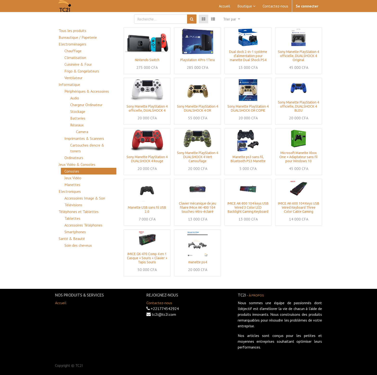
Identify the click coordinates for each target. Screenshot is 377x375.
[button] (231, 19)
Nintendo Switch (147, 60)
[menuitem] (224, 6)
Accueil (60, 302)
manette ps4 (197, 262)
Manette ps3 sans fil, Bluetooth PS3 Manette (248, 159)
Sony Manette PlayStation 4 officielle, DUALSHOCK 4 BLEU (298, 106)
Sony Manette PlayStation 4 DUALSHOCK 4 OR (197, 108)
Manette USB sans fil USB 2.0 (147, 209)
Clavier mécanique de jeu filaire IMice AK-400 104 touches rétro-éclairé (197, 207)
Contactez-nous (159, 302)
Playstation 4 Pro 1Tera (197, 60)
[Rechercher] (191, 19)
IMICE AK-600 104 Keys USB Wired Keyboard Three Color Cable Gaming (298, 207)
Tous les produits (72, 30)
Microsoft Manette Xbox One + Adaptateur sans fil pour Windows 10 (298, 157)
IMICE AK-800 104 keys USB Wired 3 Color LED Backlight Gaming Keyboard (248, 207)
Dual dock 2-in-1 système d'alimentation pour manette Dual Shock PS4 (248, 56)
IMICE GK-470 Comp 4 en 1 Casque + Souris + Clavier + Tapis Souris (147, 258)
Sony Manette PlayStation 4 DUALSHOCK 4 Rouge (147, 159)
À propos (256, 295)
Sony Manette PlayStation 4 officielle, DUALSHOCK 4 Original (298, 56)
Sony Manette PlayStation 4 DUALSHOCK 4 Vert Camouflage (197, 157)
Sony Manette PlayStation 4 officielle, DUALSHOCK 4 (147, 108)
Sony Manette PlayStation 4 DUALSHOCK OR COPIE (248, 108)
